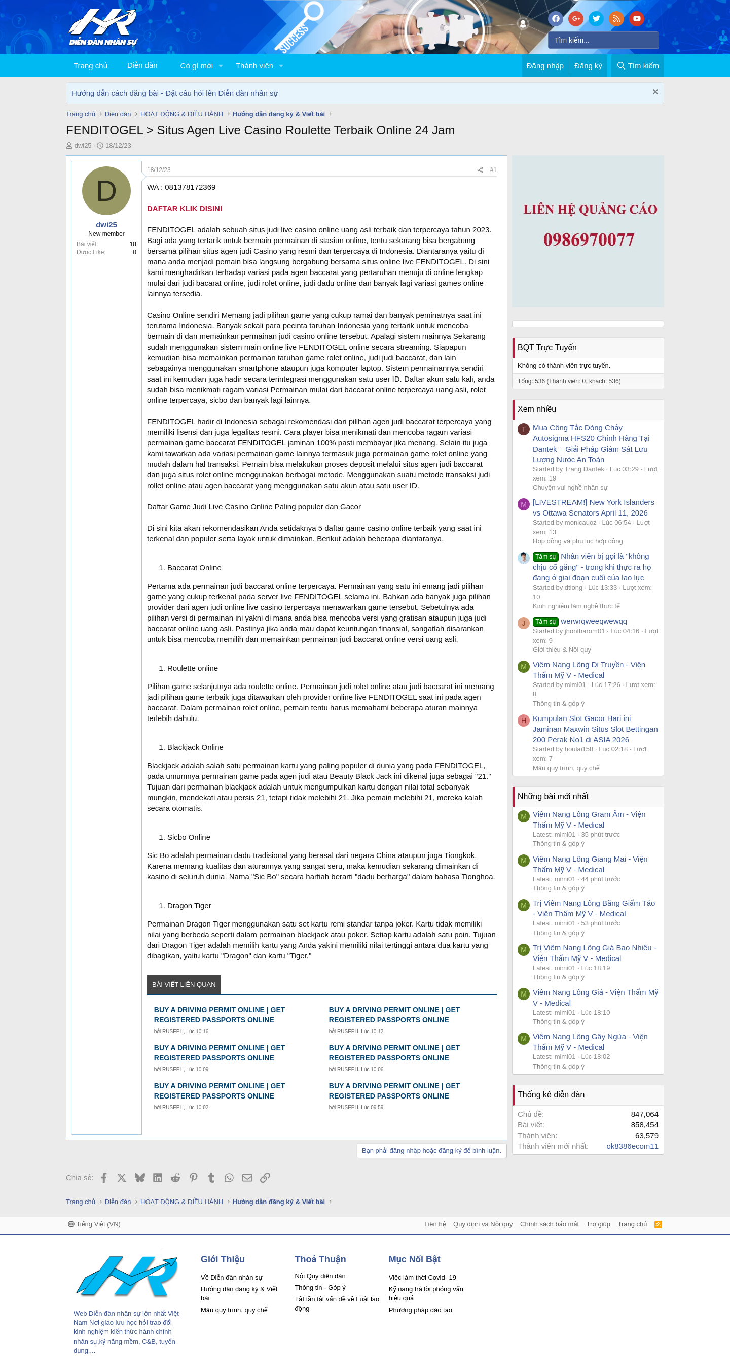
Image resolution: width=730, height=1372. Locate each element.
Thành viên (254, 65)
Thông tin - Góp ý (320, 1287)
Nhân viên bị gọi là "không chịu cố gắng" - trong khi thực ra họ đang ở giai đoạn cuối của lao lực (592, 567)
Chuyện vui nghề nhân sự (570, 487)
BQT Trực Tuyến (547, 347)
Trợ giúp (598, 1224)
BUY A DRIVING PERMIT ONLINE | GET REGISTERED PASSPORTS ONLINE (219, 1015)
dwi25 (83, 145)
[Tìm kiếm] (603, 40)
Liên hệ (435, 1224)
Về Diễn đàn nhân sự (232, 1277)
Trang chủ (90, 65)
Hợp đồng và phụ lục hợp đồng (578, 541)
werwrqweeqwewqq (580, 620)
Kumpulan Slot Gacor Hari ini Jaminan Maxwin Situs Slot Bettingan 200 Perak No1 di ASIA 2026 (595, 729)
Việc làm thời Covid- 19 (422, 1277)
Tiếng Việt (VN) (94, 1224)
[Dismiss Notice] (654, 93)
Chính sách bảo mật (549, 1224)
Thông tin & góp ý (559, 703)
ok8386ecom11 (632, 1146)
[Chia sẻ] (480, 170)
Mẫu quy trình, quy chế (566, 768)
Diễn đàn (142, 65)
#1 (493, 170)
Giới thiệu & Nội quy (562, 650)
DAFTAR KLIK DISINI (184, 208)
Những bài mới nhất (553, 796)
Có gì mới (196, 65)
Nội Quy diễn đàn (320, 1276)
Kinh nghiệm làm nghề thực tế (576, 606)
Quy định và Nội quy (483, 1224)
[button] (221, 65)
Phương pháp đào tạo (420, 1310)
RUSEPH (173, 1031)
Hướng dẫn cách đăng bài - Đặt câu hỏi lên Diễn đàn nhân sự (174, 93)
